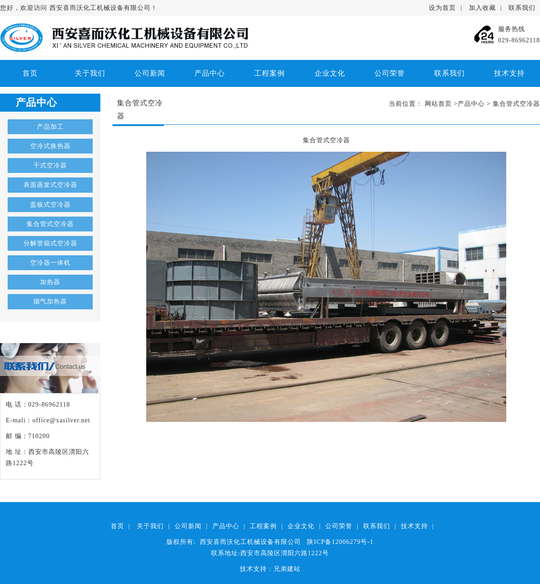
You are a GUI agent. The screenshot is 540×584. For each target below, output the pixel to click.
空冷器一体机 (50, 262)
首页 (30, 73)
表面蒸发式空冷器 (50, 184)
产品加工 (50, 126)
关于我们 (90, 73)
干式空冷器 (50, 165)
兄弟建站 (287, 569)
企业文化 (330, 73)
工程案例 (269, 73)
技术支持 (509, 73)
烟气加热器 (50, 301)
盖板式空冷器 (50, 204)
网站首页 (438, 103)
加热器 (50, 282)
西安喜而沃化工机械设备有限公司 (100, 8)
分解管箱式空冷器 (50, 243)
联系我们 (522, 8)
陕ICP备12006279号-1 (340, 542)
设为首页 (442, 8)
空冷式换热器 (50, 146)
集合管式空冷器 (50, 224)
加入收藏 (482, 8)
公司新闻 (150, 73)
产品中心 (209, 73)
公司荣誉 (389, 73)
